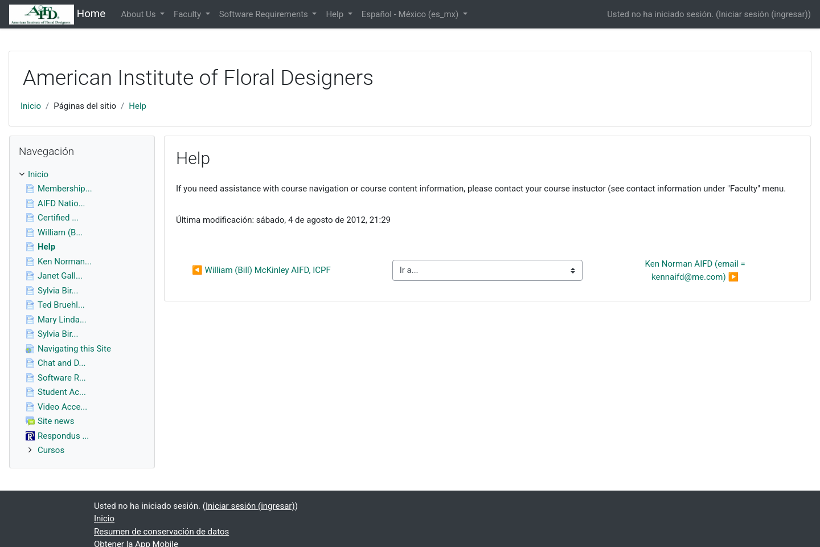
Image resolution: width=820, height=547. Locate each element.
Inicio (30, 106)
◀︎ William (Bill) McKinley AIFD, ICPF (261, 270)
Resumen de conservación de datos (161, 531)
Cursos (51, 450)
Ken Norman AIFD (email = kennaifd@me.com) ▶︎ (696, 270)
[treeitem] (82, 174)
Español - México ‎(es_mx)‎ (411, 14)
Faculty (188, 14)
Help (335, 14)
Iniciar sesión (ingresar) (763, 14)
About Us (139, 14)
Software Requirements (264, 14)
